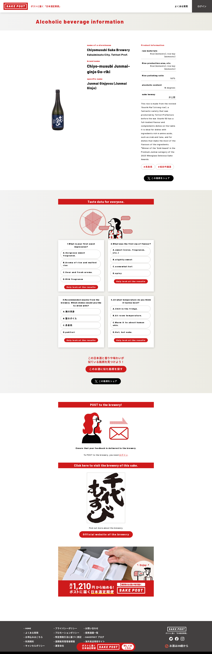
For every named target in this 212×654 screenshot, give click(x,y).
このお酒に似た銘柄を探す (106, 368)
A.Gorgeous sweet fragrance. (74, 254)
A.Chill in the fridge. (125, 308)
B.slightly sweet (122, 259)
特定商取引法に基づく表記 (68, 637)
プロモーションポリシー (67, 632)
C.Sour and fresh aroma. (78, 272)
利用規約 (29, 641)
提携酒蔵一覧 (91, 632)
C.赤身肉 (67, 325)
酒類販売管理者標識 (65, 641)
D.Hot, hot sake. (122, 332)
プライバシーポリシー (66, 628)
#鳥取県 (148, 166)
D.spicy (117, 273)
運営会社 (59, 645)
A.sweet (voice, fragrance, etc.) (129, 251)
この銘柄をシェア (160, 178)
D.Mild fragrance (73, 279)
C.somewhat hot (123, 266)
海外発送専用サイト (95, 641)
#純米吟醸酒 (164, 166)
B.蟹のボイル (70, 318)
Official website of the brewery (106, 534)
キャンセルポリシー (35, 645)
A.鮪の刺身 (69, 311)
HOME (28, 628)
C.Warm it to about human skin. (128, 324)
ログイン (202, 6)
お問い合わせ (91, 628)
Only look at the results (81, 287)
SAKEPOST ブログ (94, 637)
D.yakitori (69, 332)
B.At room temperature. (127, 315)
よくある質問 (181, 6)
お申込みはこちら (34, 637)
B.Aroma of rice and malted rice (80, 264)
